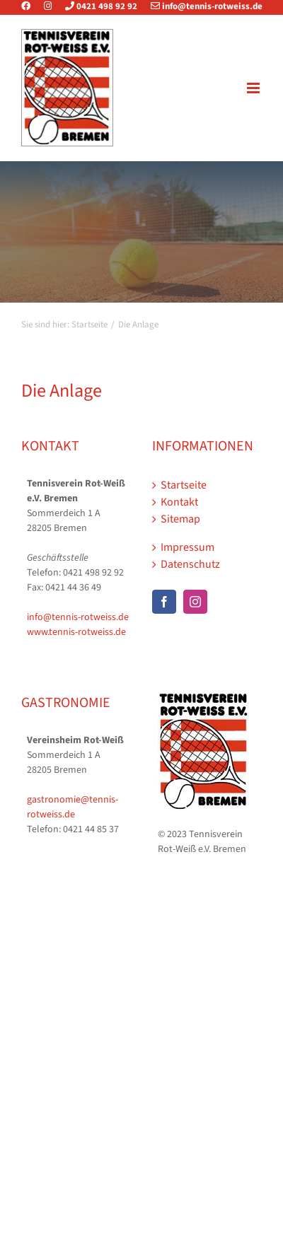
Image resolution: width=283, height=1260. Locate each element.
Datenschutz (190, 564)
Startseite (184, 485)
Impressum (187, 547)
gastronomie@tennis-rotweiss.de (72, 807)
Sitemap (180, 519)
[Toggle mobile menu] (254, 88)
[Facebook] (164, 602)
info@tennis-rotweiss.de (200, 6)
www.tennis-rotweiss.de (76, 632)
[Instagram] (195, 602)
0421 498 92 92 (95, 6)
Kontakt (179, 502)
